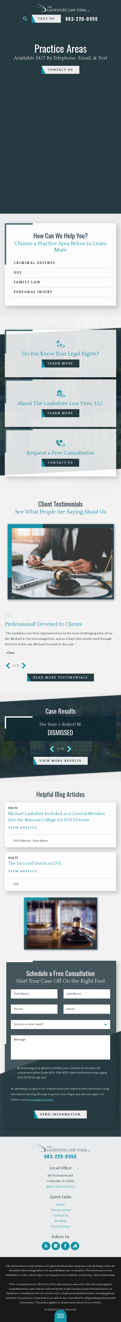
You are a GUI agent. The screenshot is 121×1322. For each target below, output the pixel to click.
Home (60, 1204)
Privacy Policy (60, 1226)
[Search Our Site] (25, 19)
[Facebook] (65, 1246)
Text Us (46, 18)
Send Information (60, 1114)
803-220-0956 (81, 18)
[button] (60, 1316)
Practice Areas (60, 1210)
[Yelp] (46, 1246)
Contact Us (60, 1215)
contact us (60, 69)
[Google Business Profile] (55, 1246)
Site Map (60, 1221)
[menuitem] (60, 1204)
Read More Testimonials (60, 677)
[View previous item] (8, 666)
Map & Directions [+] (60, 1186)
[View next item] (24, 666)
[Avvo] (75, 1246)
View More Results (60, 760)
